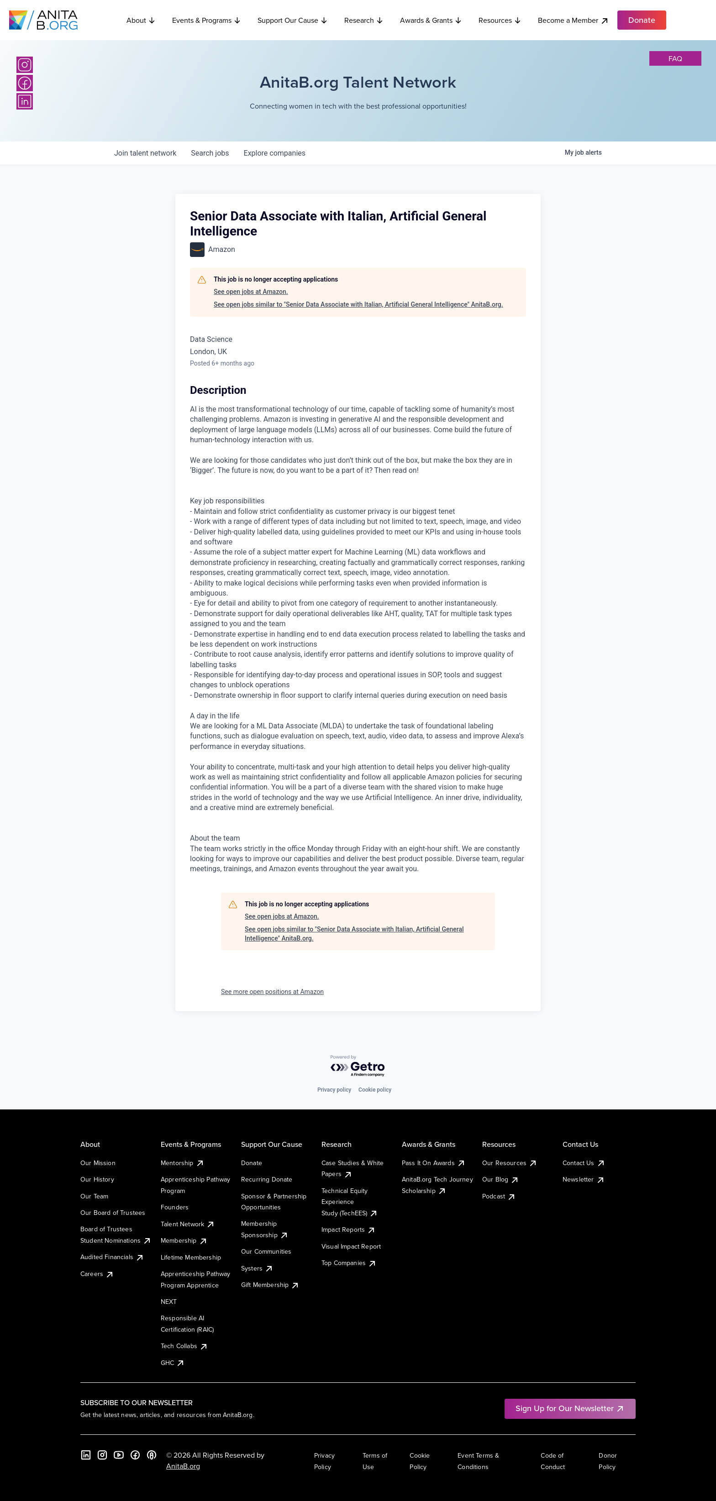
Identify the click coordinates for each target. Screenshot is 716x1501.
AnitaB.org (183, 1466)
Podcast (499, 1196)
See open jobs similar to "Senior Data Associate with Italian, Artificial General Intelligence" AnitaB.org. (358, 304)
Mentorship (183, 1162)
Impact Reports (348, 1229)
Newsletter (584, 1179)
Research (364, 20)
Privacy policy (334, 1090)
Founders (175, 1207)
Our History (97, 1179)
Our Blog (500, 1179)
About (141, 20)
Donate (251, 1162)
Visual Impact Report (351, 1246)
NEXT (169, 1301)
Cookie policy (374, 1090)
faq (675, 58)
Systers (257, 1268)
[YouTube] (118, 1454)
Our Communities (266, 1251)
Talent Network (188, 1224)
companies (274, 153)
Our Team (94, 1196)
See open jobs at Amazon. (251, 291)
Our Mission (98, 1162)
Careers (97, 1273)
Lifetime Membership (191, 1257)
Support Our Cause (293, 20)
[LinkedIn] (25, 101)
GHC (173, 1362)
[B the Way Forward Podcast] (151, 1454)
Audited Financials (112, 1256)
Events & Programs (206, 20)
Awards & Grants (431, 20)
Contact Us (584, 1162)
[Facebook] (25, 83)
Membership (184, 1240)
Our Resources (509, 1162)
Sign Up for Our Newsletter (570, 1408)
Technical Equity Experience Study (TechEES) (349, 1202)
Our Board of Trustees (112, 1212)
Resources (500, 20)
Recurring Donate (267, 1179)
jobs (210, 153)
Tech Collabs (184, 1345)
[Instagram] (25, 65)
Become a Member (573, 20)
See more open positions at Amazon (272, 991)
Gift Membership (270, 1284)
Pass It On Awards (434, 1162)
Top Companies (349, 1262)
